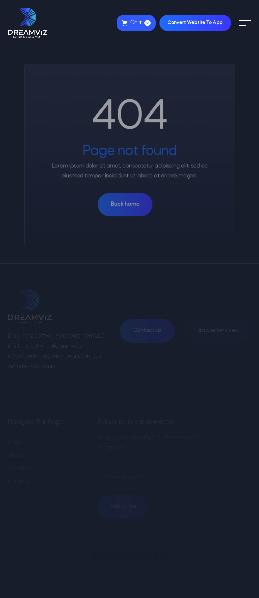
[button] (136, 23)
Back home (125, 204)
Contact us (147, 330)
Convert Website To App (195, 22)
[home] (27, 23)
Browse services (217, 330)
